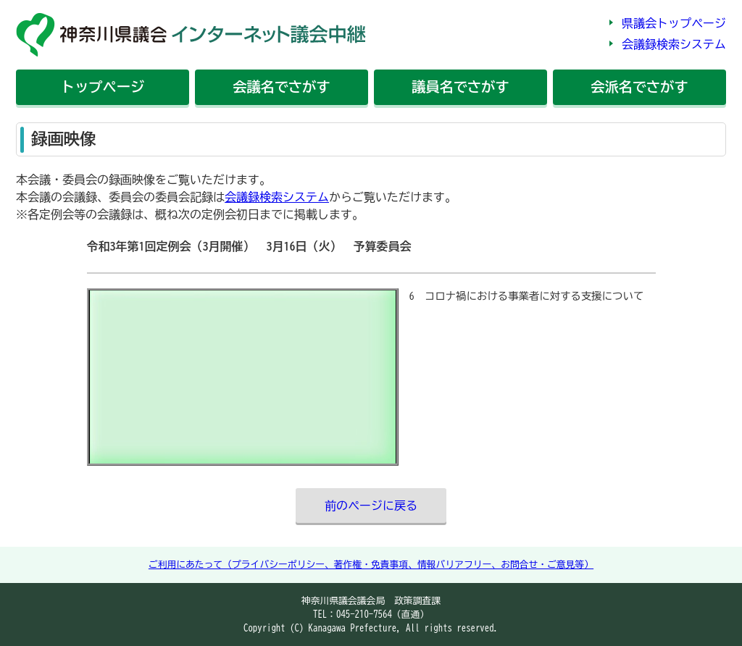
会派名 (639, 86)
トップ (102, 86)
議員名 (460, 86)
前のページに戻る (371, 505)
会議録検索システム (674, 44)
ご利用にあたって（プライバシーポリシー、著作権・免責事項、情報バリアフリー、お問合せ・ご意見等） (371, 564)
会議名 (281, 86)
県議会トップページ (674, 23)
